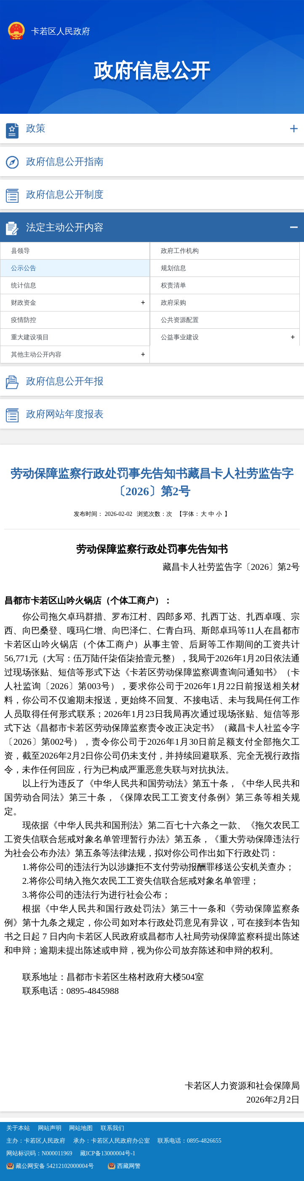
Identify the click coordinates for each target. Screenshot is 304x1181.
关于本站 (18, 1128)
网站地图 (81, 1128)
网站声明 (49, 1128)
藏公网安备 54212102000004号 (55, 1166)
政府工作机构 (180, 250)
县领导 (20, 250)
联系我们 (112, 1128)
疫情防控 (23, 320)
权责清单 (173, 285)
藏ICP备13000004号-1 (107, 1153)
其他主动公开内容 (36, 354)
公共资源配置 (180, 320)
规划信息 (173, 268)
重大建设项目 (30, 337)
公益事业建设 (180, 337)
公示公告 (23, 268)
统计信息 (23, 285)
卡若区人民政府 (48, 32)
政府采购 (173, 302)
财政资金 (23, 302)
